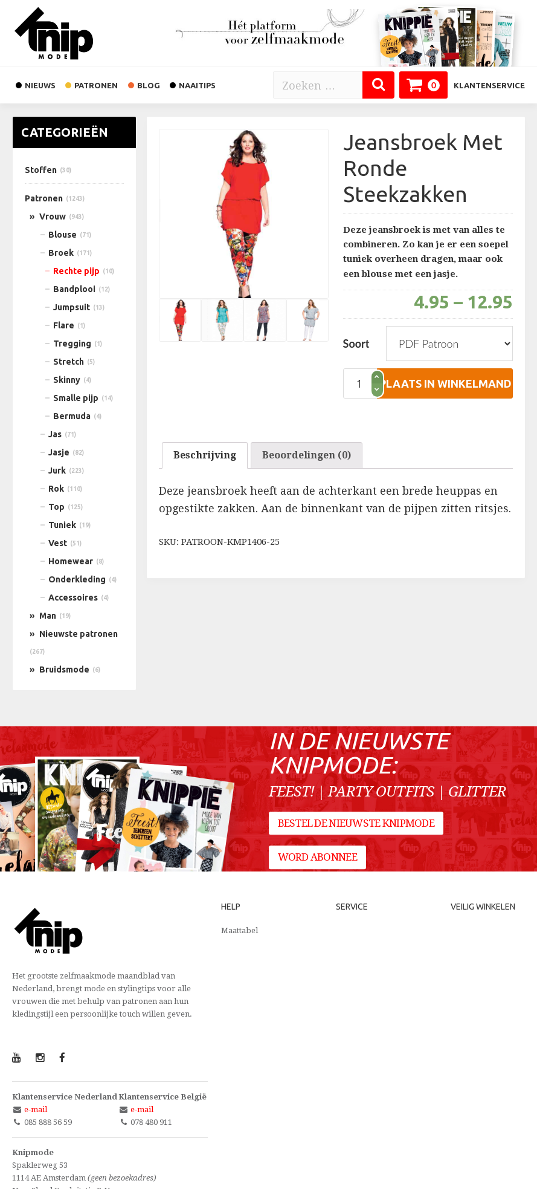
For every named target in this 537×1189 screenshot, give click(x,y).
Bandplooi (74, 289)
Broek (61, 253)
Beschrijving (204, 455)
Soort (356, 343)
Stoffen (41, 170)
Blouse (62, 234)
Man (47, 616)
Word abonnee (317, 858)
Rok (56, 489)
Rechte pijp (76, 271)
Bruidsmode (64, 669)
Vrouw (52, 216)
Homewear (70, 561)
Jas (55, 434)
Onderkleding (77, 579)
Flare (63, 325)
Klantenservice (489, 85)
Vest (57, 543)
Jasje (58, 452)
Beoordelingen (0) (306, 455)
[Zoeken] (378, 85)
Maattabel (239, 930)
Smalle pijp (75, 398)
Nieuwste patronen (78, 634)
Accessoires (73, 597)
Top (56, 507)
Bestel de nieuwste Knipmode (356, 823)
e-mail (35, 1109)
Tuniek (62, 525)
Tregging (72, 343)
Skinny (66, 380)
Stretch (68, 361)
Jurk (57, 470)
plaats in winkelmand (445, 383)
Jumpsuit (71, 307)
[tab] (205, 455)
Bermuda (72, 416)
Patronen (44, 198)
